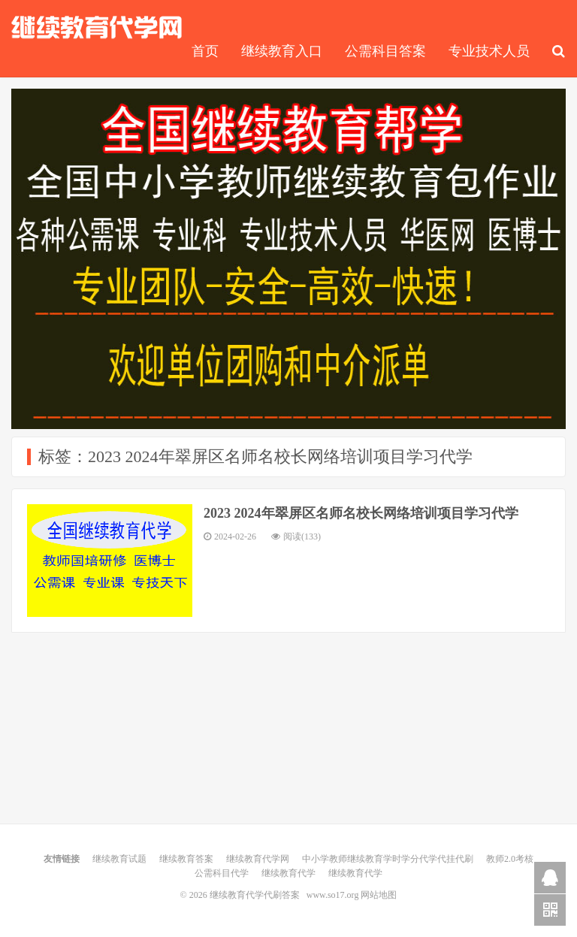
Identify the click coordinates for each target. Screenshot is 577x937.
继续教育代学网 (257, 859)
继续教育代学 (288, 873)
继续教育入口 (281, 51)
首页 (205, 51)
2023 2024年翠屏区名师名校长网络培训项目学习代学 (361, 513)
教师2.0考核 (509, 859)
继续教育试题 (119, 859)
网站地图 (379, 895)
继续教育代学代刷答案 (97, 27)
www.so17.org (333, 895)
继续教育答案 (186, 859)
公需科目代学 (222, 873)
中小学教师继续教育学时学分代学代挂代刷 (387, 859)
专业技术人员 (489, 51)
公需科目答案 (385, 51)
